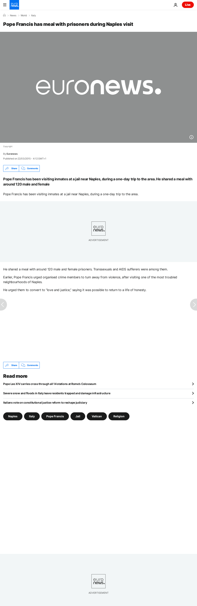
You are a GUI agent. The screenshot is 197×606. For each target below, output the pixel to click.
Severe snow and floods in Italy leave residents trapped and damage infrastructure (56, 393)
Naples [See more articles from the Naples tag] (12, 416)
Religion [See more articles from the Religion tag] (119, 416)
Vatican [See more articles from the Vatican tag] (97, 416)
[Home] (4, 15)
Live (188, 4)
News (13, 15)
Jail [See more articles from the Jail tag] (77, 416)
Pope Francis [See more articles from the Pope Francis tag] (55, 416)
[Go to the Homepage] (14, 5)
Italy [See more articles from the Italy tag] (32, 416)
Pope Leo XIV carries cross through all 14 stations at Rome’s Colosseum (49, 384)
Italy (33, 15)
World (24, 15)
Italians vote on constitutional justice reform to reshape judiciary (45, 402)
